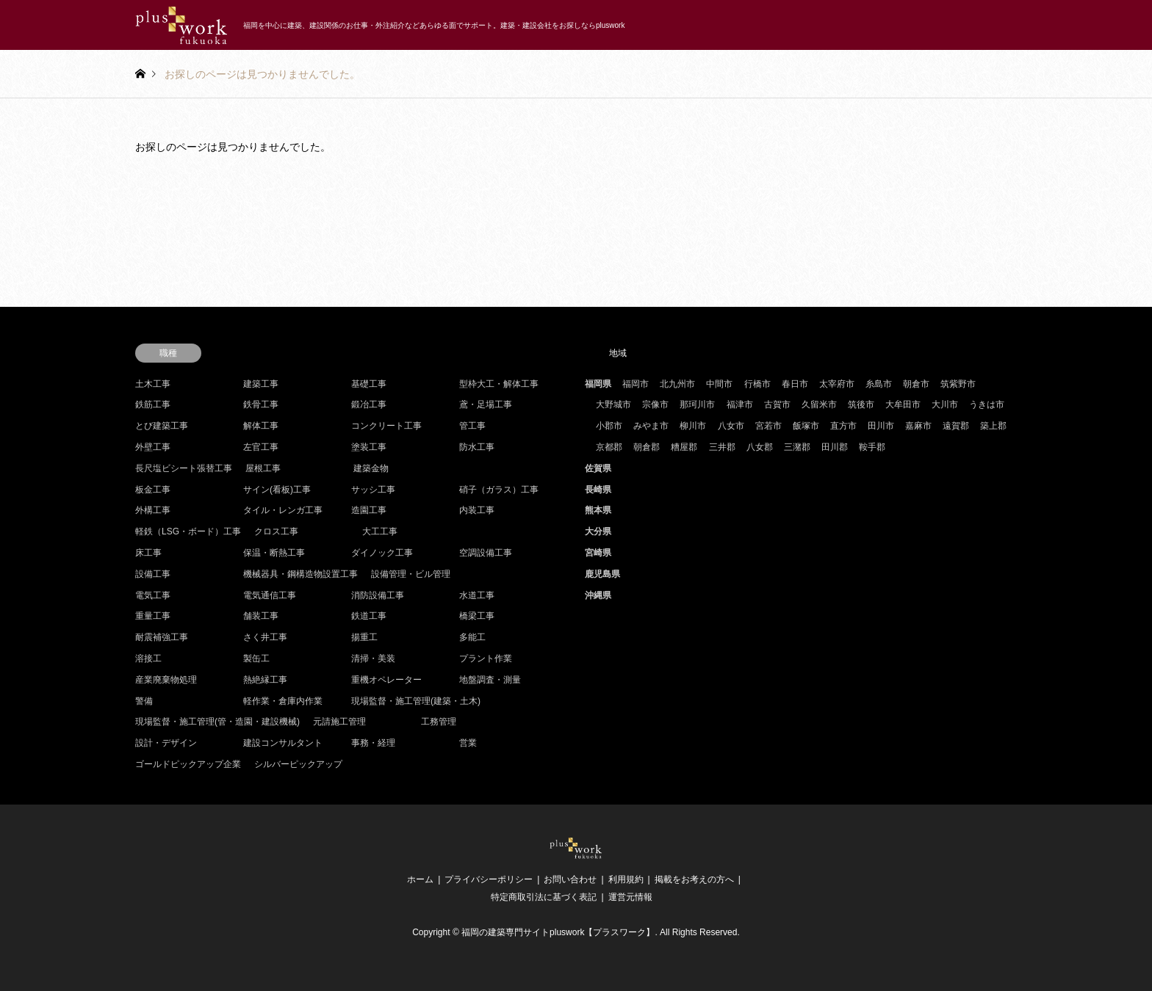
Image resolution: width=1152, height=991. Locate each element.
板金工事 (152, 489)
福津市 (740, 404)
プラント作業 (485, 658)
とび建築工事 (161, 426)
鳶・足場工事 (485, 404)
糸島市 (878, 384)
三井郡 (722, 447)
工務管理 (438, 721)
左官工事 (260, 447)
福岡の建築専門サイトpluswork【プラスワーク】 (558, 932)
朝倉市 (916, 384)
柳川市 (693, 426)
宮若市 (768, 426)
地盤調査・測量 (490, 680)
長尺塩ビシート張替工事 (183, 468)
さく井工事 (265, 637)
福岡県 (598, 384)
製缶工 (256, 658)
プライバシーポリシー (488, 879)
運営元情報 (630, 897)
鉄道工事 (368, 616)
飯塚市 (806, 426)
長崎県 (598, 489)
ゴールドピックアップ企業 (188, 764)
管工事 (472, 426)
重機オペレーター (386, 680)
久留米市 (819, 404)
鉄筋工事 (152, 404)
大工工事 (379, 531)
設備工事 (152, 574)
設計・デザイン (166, 743)
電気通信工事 (269, 595)
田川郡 (834, 447)
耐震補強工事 (161, 637)
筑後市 (861, 404)
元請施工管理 (339, 721)
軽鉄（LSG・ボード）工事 (188, 531)
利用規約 (626, 879)
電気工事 (152, 595)
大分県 (598, 531)
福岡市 (635, 384)
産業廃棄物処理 (166, 680)
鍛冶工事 (368, 404)
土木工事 (152, 384)
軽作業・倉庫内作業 (283, 701)
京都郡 (609, 447)
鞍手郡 (872, 447)
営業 (468, 743)
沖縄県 (598, 595)
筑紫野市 (958, 384)
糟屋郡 (684, 447)
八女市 (731, 426)
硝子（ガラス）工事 (499, 489)
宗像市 (655, 404)
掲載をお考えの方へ (694, 879)
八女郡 (759, 447)
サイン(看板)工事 (277, 489)
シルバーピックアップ (298, 764)
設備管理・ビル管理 (410, 574)
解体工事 (260, 426)
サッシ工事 (373, 489)
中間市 (719, 384)
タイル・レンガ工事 (283, 510)
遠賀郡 (956, 426)
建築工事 (260, 384)
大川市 (945, 404)
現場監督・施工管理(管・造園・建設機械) (217, 721)
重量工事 (152, 616)
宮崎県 (598, 553)
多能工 (472, 637)
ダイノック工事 (382, 553)
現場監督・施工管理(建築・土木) (415, 701)
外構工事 (152, 510)
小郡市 (609, 426)
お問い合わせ (570, 879)
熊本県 (598, 510)
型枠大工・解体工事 (499, 384)
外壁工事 (152, 447)
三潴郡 (797, 447)
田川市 (881, 426)
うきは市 (986, 404)
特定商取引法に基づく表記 (544, 897)
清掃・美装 (373, 658)
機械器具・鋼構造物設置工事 (300, 574)
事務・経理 (373, 743)
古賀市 (777, 404)
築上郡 (993, 426)
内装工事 (476, 510)
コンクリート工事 (386, 426)
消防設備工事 (377, 595)
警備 (144, 701)
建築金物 (371, 468)
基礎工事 (368, 384)
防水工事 (476, 447)
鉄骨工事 (260, 404)
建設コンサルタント (283, 743)
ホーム (420, 879)
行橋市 (757, 384)
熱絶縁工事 (265, 680)
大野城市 (613, 404)
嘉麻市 (918, 426)
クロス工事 (276, 531)
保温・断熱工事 (274, 553)
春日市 (795, 384)
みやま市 (651, 426)
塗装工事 (368, 447)
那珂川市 (697, 404)
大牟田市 (903, 404)
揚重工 (364, 637)
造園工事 (368, 510)
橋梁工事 (476, 616)
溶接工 (148, 658)
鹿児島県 (602, 574)
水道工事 (476, 595)
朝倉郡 (646, 447)
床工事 (148, 553)
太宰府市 (836, 384)
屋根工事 (263, 468)
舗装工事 (260, 616)
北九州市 (677, 384)
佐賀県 (598, 468)
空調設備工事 (485, 553)
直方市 (843, 426)
